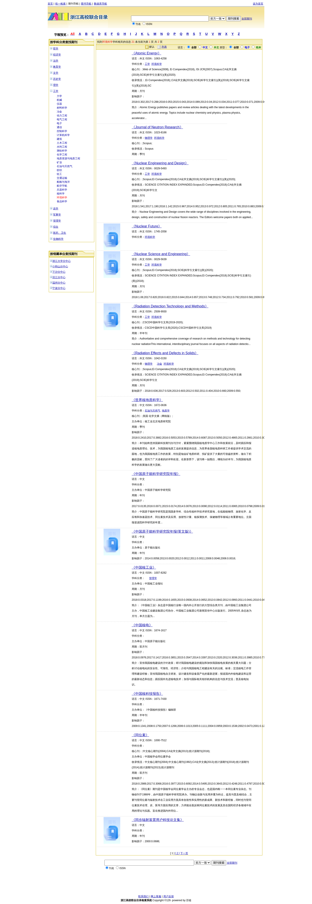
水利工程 (62, 146)
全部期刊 (247, 18)
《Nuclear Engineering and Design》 (160, 163)
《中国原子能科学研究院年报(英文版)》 (162, 531)
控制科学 (62, 131)
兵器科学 (62, 189)
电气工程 (62, 119)
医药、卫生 (59, 232)
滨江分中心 (58, 277)
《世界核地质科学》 (147, 400)
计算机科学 (63, 135)
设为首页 (258, 3)
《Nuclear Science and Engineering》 (161, 254)
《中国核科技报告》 (147, 693)
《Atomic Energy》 (146, 53)
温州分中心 (58, 282)
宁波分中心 (58, 288)
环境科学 (62, 197)
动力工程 (62, 115)
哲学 (55, 48)
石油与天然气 (64, 166)
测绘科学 (62, 150)
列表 (164, 46)
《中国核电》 (142, 625)
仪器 (59, 103)
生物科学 (58, 238)
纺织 (59, 170)
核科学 (61, 193)
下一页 (184, 853)
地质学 (166, 410)
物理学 (149, 137)
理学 (55, 84)
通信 (59, 127)
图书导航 (86, 3)
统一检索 (60, 3)
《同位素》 (140, 735)
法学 (55, 60)
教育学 (57, 66)
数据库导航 (100, 3)
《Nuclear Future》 (147, 226)
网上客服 (156, 896)
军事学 (57, 214)
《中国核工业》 (144, 567)
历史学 (57, 78)
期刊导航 (73, 3)
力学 (59, 96)
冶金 (59, 111)
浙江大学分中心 (61, 261)
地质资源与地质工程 (68, 158)
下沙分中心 (58, 271)
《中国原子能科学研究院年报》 (156, 474)
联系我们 (143, 896)
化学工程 (62, 154)
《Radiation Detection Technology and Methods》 (170, 306)
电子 (59, 123)
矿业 (59, 162)
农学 (55, 208)
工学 (55, 91)
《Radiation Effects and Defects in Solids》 (165, 353)
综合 (55, 226)
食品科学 (62, 201)
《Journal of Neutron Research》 (157, 127)
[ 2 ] (177, 853)
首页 (50, 3)
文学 (55, 72)
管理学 (57, 220)
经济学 (57, 54)
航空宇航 (62, 185)
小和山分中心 (60, 266)
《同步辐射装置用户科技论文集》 (158, 820)
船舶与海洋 (63, 181)
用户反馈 (168, 896)
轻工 (59, 174)
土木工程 (62, 142)
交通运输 (62, 177)
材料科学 (62, 107)
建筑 (59, 138)
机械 (59, 99)
